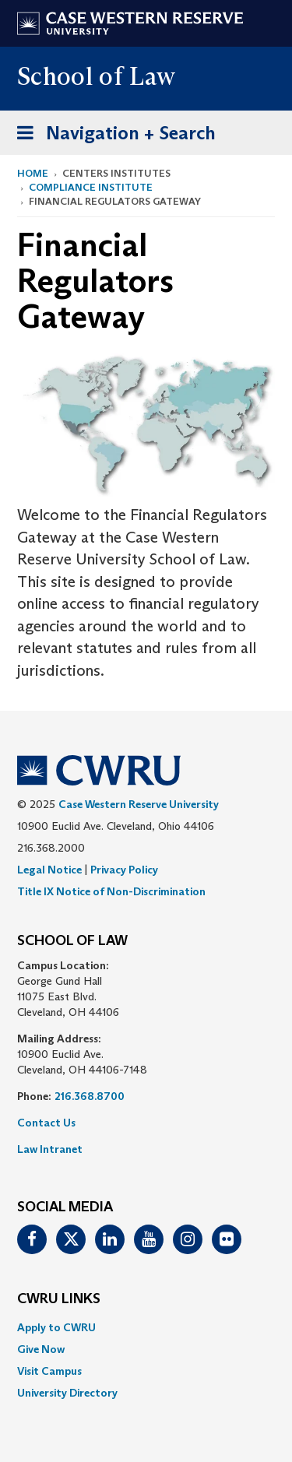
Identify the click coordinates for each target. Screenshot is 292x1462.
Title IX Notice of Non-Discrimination (111, 891)
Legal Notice (49, 870)
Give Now (41, 1349)
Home (32, 173)
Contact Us (46, 1123)
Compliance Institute (91, 187)
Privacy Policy (124, 870)
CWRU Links (58, 1299)
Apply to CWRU (56, 1327)
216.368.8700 (90, 1096)
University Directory (67, 1393)
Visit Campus (49, 1371)
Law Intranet (50, 1149)
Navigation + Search (111, 136)
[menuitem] (146, 1327)
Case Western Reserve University (138, 804)
